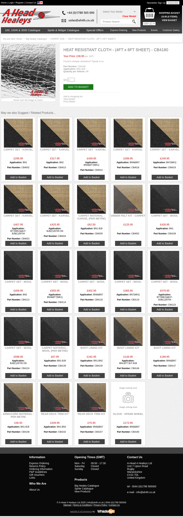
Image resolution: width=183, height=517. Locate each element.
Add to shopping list (72, 96)
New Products (139, 30)
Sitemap (67, 505)
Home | (4, 2)
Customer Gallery (171, 30)
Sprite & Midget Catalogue (63, 30)
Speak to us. (98, 61)
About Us (34, 489)
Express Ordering (118, 30)
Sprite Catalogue (84, 488)
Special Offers (94, 30)
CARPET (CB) (57, 39)
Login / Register (16, 2)
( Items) (169, 16)
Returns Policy (37, 466)
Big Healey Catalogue (36, 39)
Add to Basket (78, 86)
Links (32, 477)
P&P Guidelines (38, 471)
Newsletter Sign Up (156, 3)
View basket (69, 99)
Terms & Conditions (82, 505)
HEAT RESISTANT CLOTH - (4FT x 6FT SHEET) (92, 39)
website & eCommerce (81, 511)
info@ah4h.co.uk (145, 492)
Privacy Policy (100, 505)
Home (19, 39)
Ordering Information (41, 469)
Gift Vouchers (37, 474)
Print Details (69, 101)
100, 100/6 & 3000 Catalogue (22, 30)
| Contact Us (30, 2)
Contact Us (114, 505)
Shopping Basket (169, 13)
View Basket (169, 20)
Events (154, 30)
